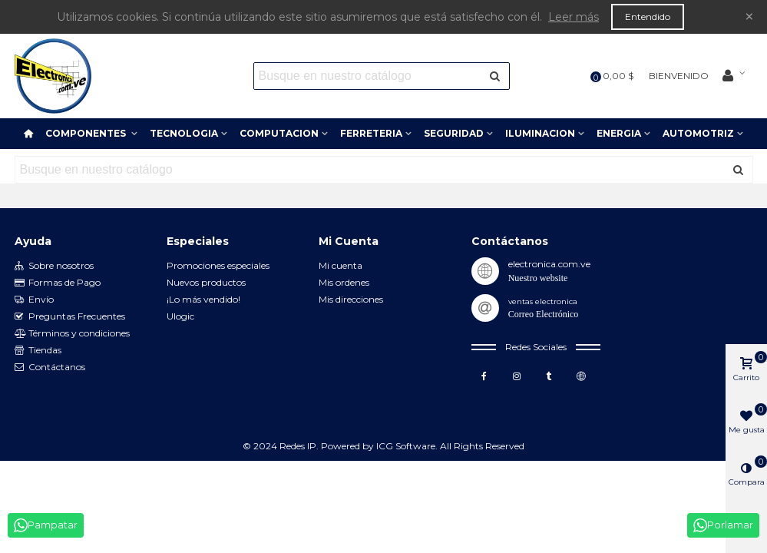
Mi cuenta (340, 265)
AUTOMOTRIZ (698, 133)
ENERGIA (619, 133)
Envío (34, 299)
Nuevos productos (206, 282)
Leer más (573, 17)
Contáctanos (50, 367)
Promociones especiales (218, 265)
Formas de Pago (58, 283)
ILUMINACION (540, 133)
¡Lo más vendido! (203, 299)
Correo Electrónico (543, 314)
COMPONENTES (86, 133)
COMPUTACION (279, 133)
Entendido (647, 16)
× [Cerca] (749, 16)
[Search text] (369, 76)
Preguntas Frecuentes (70, 316)
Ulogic (180, 316)
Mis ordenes (344, 282)
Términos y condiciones (72, 333)
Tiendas (38, 350)
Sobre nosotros (54, 266)
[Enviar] (496, 76)
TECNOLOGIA (184, 133)
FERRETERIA (371, 133)
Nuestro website (538, 278)
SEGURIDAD (454, 133)
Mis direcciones (351, 299)
